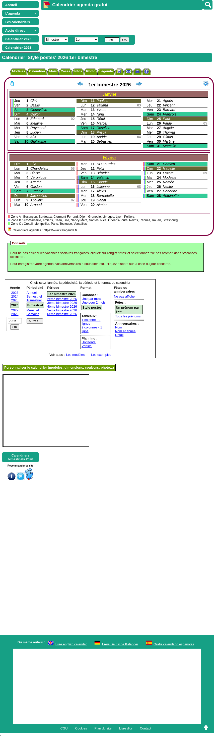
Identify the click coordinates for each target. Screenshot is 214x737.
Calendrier (37, 71)
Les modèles (75, 355)
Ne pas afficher (125, 296)
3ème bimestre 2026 (62, 303)
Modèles (18, 71)
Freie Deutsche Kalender (120, 644)
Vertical (87, 346)
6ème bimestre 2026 (62, 314)
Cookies (81, 728)
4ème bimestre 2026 (62, 306)
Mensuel (33, 310)
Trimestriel (34, 300)
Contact (145, 728)
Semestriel (34, 296)
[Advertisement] (114, 21)
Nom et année (125, 331)
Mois (53, 71)
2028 (15, 314)
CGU (64, 728)
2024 (15, 296)
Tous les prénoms (128, 316)
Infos (78, 71)
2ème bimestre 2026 (62, 299)
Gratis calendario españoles (174, 644)
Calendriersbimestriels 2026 (20, 457)
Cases (65, 71)
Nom (118, 327)
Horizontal (89, 342)
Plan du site (103, 728)
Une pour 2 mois (93, 302)
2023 (15, 293)
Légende (106, 71)
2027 (15, 310)
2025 (15, 300)
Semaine (33, 314)
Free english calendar (71, 644)
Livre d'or (125, 728)
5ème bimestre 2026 (62, 310)
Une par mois (91, 299)
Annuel (32, 293)
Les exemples (101, 355)
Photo (90, 71)
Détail (119, 335)
